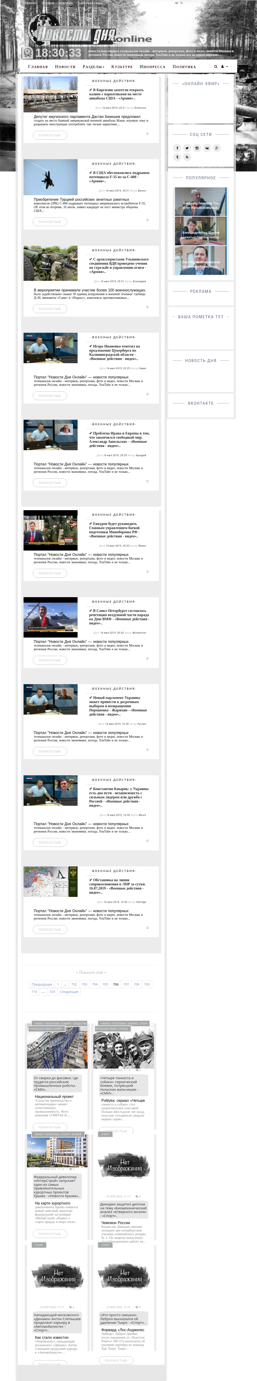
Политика (184, 66)
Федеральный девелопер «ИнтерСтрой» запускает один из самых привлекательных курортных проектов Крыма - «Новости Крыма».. (57, 1186)
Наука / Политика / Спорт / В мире (58, 1134)
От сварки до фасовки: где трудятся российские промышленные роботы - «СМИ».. (56, 1083)
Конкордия (139, 281)
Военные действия (113, 81)
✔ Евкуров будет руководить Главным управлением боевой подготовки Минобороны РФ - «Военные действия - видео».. (114, 530)
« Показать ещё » (91, 972)
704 (95, 984)
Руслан (142, 723)
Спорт (105, 1134)
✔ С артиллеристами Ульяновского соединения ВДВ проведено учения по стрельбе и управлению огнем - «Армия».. (118, 265)
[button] (216, 66)
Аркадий (141, 455)
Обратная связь (91, 3)
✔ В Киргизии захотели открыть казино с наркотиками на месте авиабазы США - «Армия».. (116, 94)
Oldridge (141, 902)
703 (84, 984)
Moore (142, 815)
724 (52, 991)
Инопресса (153, 66)
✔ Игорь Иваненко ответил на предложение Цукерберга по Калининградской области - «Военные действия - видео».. (114, 352)
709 (147, 984)
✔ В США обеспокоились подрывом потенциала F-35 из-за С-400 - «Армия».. (119, 177)
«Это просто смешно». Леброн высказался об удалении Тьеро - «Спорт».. (123, 1318)
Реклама (66, 3)
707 (126, 984)
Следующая (69, 991)
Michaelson (139, 632)
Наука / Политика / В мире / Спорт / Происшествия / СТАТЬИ (122, 1026)
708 (136, 984)
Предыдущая (42, 984)
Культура (122, 66)
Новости (65, 66)
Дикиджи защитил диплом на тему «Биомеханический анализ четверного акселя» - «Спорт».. (123, 1210)
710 (34, 991)
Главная (29, 3)
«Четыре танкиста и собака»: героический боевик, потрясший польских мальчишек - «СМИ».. (119, 1085)
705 (105, 984)
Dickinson (140, 107)
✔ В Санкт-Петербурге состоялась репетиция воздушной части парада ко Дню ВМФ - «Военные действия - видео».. (119, 617)
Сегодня (48, 3)
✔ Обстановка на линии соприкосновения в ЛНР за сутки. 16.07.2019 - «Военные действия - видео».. (117, 886)
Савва (142, 368)
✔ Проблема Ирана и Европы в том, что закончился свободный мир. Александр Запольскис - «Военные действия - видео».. (119, 439)
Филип (142, 545)
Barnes (142, 190)
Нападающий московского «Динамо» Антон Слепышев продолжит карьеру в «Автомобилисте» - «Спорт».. (57, 1322)
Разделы (93, 66)
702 (74, 984)
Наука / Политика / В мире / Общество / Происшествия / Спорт (58, 1026)
